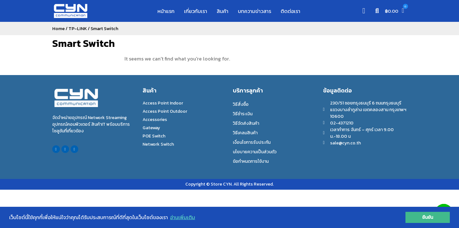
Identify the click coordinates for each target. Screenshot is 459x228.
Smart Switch (83, 43)
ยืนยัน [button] (427, 217)
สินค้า (222, 11)
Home (58, 28)
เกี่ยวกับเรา (195, 11)
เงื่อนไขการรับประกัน (252, 142)
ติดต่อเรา (290, 11)
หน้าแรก (166, 11)
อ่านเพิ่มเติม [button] (182, 217)
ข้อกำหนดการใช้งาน (251, 161)
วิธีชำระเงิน (242, 114)
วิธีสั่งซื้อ (241, 104)
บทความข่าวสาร (254, 11)
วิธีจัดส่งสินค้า (246, 123)
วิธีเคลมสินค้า (245, 133)
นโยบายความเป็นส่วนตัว (255, 152)
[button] (377, 11)
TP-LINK (77, 28)
